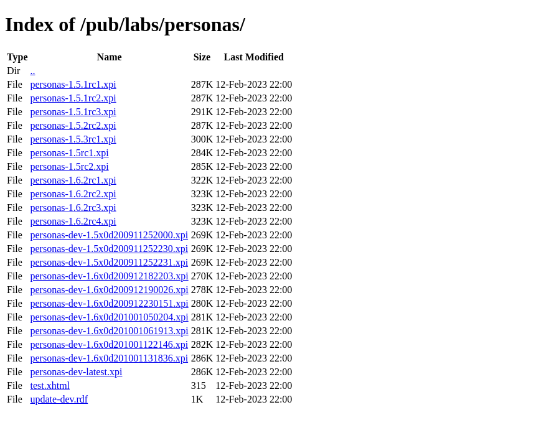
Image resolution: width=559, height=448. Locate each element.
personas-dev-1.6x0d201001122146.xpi (109, 344)
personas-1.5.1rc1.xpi (73, 84)
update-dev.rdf (59, 399)
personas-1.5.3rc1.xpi (73, 139)
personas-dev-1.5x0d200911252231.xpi (109, 262)
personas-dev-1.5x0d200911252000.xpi (109, 235)
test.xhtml (50, 385)
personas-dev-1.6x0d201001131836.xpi (109, 358)
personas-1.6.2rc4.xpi (73, 221)
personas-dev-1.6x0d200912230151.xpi (109, 303)
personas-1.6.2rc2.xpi (73, 194)
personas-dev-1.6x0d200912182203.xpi (109, 276)
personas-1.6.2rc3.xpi (73, 207)
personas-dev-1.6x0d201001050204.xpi (109, 317)
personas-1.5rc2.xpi (69, 166)
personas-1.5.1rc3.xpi (73, 111)
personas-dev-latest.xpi (76, 371)
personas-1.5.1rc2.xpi (73, 98)
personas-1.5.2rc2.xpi (73, 125)
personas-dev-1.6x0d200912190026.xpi (109, 289)
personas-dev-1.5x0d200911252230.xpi (109, 248)
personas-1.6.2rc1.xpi (73, 180)
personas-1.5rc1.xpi (69, 152)
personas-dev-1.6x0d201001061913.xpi (109, 330)
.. (32, 70)
